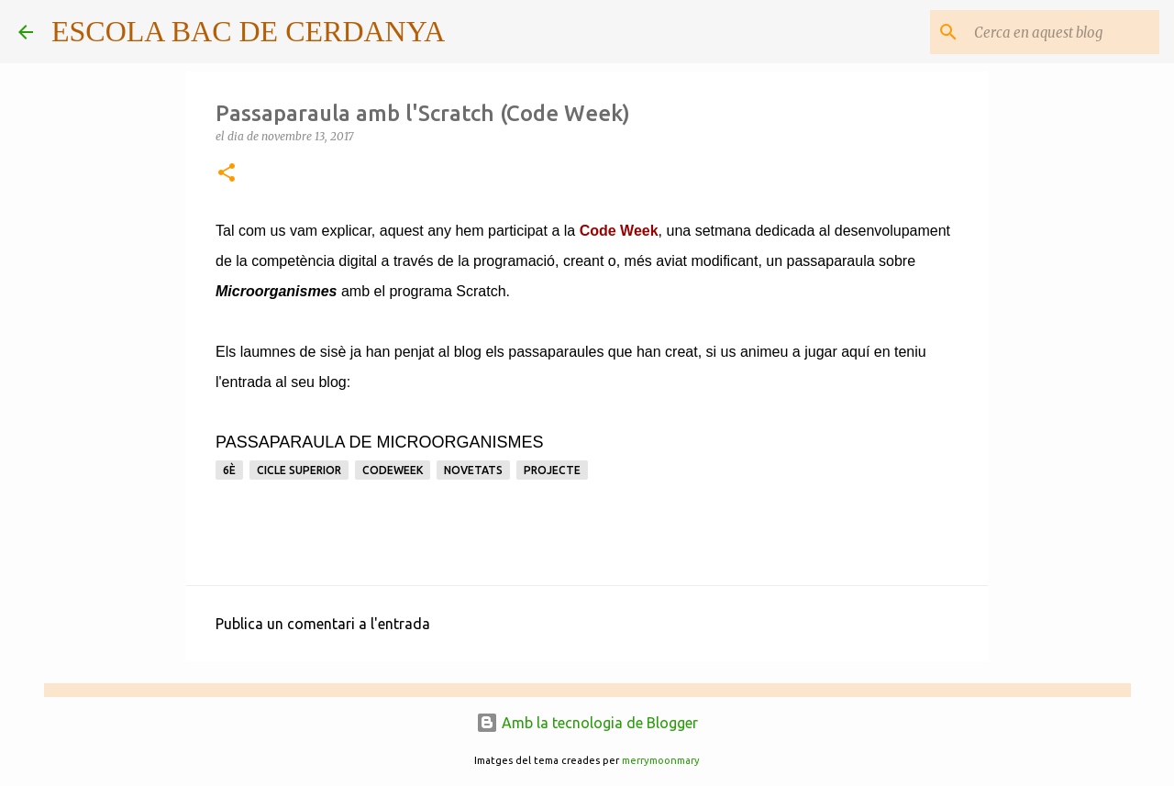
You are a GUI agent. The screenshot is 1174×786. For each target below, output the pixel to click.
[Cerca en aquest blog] (1063, 32)
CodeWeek (392, 470)
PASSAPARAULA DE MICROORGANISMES (379, 442)
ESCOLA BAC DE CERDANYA (248, 31)
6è (229, 470)
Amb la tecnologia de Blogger (587, 722)
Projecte (552, 470)
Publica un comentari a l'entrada (323, 623)
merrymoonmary (661, 760)
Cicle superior (299, 470)
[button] (227, 173)
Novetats (473, 470)
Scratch (480, 291)
